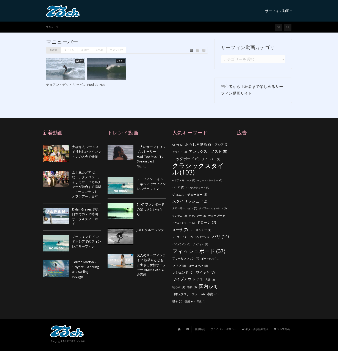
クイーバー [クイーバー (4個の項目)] (211, 159)
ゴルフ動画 (282, 329)
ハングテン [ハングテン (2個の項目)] (202, 237)
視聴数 (85, 50)
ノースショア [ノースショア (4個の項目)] (200, 230)
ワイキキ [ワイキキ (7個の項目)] (205, 272)
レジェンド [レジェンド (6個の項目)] (183, 272)
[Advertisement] (266, 218)
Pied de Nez (96, 84)
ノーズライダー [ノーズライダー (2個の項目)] (182, 237)
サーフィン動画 (278, 10)
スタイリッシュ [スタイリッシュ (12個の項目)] (189, 201)
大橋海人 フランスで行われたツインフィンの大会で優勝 (86, 152)
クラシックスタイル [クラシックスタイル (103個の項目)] (198, 168)
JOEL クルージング (150, 230)
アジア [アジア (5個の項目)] (221, 144)
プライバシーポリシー (223, 329)
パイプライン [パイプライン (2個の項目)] (181, 244)
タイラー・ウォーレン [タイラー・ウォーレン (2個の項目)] (213, 208)
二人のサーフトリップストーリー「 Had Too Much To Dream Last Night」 (151, 156)
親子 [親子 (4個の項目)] (177, 301)
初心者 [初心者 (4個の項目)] (178, 287)
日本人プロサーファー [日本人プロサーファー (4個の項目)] (188, 294)
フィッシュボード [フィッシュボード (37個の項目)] (198, 251)
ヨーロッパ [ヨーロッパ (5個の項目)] (198, 265)
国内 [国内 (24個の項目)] (208, 286)
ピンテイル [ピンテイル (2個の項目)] (200, 244)
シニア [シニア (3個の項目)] (178, 187)
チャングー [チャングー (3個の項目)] (197, 215)
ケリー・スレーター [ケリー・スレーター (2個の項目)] (209, 180)
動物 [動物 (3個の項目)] (192, 287)
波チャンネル (78, 341)
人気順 (99, 50)
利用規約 (200, 329)
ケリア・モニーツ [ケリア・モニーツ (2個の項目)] (183, 180)
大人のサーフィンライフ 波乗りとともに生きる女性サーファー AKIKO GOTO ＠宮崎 (151, 265)
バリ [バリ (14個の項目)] (220, 236)
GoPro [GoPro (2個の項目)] (177, 145)
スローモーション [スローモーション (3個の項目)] (184, 208)
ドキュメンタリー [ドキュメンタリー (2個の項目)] (183, 223)
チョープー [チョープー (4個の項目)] (217, 215)
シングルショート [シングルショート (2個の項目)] (197, 187)
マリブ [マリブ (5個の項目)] (179, 265)
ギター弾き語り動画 (255, 329)
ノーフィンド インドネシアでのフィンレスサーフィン (86, 241)
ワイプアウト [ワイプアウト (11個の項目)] (187, 279)
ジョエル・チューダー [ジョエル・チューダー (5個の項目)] (189, 194)
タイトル (69, 50)
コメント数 (116, 50)
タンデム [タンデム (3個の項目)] (179, 215)
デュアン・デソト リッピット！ (69, 84)
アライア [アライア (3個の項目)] (179, 152)
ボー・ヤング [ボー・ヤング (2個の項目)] (210, 258)
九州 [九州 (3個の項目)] (210, 279)
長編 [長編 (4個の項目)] (190, 301)
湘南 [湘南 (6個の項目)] (213, 294)
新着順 (53, 50)
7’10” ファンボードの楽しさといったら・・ (150, 209)
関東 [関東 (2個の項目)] (201, 301)
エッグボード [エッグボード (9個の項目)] (186, 159)
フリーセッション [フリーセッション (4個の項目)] (185, 258)
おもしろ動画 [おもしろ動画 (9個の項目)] (199, 144)
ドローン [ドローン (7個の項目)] (206, 222)
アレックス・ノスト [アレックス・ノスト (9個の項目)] (208, 151)
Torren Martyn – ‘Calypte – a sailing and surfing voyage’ (85, 269)
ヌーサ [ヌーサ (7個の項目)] (180, 229)
